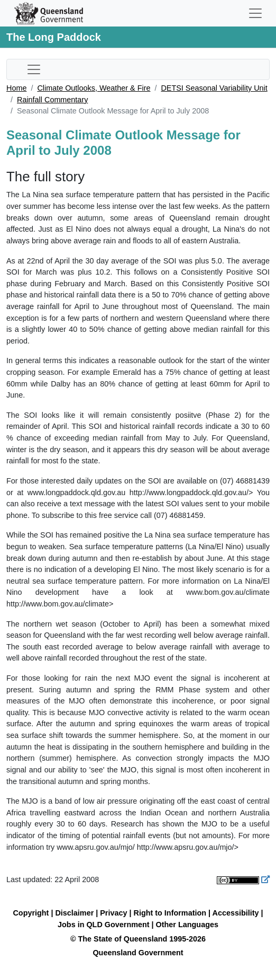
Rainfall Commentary (52, 99)
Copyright (31, 913)
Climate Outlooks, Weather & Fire (93, 88)
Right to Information (170, 913)
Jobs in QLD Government (105, 924)
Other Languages (187, 924)
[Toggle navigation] (255, 13)
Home (16, 88)
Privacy (113, 913)
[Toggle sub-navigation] (34, 69)
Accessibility (236, 913)
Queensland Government (138, 952)
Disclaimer (74, 913)
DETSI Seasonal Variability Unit (214, 88)
